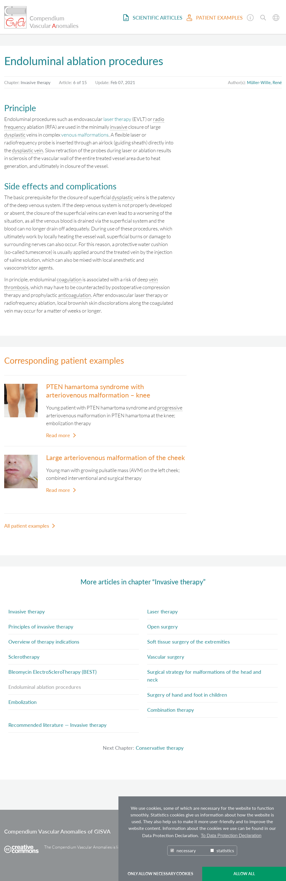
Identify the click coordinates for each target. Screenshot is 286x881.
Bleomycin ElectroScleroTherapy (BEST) (52, 672)
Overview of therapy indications (43, 642)
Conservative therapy (159, 748)
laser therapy (117, 119)
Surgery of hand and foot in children (187, 695)
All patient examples (26, 526)
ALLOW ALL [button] (244, 873)
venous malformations (85, 135)
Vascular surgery (165, 657)
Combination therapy (170, 710)
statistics (222, 850)
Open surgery (162, 626)
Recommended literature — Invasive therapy (57, 725)
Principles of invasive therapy (40, 626)
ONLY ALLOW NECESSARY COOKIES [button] (160, 873)
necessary (183, 850)
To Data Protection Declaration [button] (231, 835)
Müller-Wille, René (264, 82)
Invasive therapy (26, 611)
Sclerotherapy (23, 657)
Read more (58, 435)
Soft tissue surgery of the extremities (188, 642)
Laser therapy (162, 611)
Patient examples (215, 17)
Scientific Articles (152, 17)
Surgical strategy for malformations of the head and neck (204, 676)
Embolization (22, 702)
